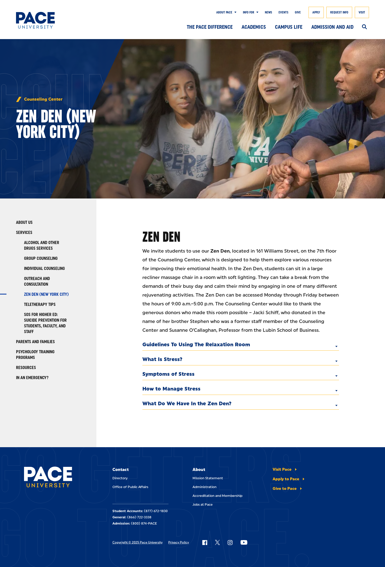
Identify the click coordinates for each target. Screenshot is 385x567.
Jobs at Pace (202, 504)
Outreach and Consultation (37, 281)
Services (24, 232)
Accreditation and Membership (217, 496)
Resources (26, 367)
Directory (120, 478)
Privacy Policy (178, 542)
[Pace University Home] (40, 20)
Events (283, 12)
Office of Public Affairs (130, 487)
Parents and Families (35, 341)
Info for (248, 12)
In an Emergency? (32, 377)
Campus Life (288, 27)
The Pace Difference (210, 27)
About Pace (224, 12)
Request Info (339, 12)
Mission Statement (207, 478)
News (268, 12)
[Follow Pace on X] (217, 542)
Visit (362, 12)
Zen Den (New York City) (46, 294)
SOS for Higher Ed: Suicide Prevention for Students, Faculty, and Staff (45, 323)
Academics (254, 27)
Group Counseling (41, 258)
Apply (316, 12)
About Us (24, 222)
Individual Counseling (44, 268)
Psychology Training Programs (35, 354)
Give (298, 12)
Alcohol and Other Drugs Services (41, 245)
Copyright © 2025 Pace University (137, 542)
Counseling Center (43, 99)
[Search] (364, 27)
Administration (204, 487)
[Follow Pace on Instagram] (230, 542)
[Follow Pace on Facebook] (205, 542)
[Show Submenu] (234, 12)
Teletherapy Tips (40, 304)
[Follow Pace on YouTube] (244, 542)
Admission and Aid (332, 27)
